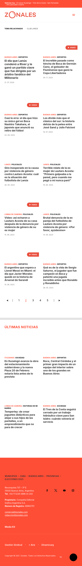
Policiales (17, 164)
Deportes (23, 57)
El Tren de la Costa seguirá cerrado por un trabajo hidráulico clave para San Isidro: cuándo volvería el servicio (59, 415)
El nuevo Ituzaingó (24, 3)
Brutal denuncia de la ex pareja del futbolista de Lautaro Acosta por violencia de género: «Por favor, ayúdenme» (59, 224)
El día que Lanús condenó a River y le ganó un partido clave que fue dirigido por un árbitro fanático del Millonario (20, 69)
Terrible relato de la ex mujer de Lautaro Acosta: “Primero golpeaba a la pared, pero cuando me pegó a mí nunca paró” (58, 174)
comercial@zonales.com (16, 512)
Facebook (46, 490)
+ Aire (32, 544)
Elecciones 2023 (14, 479)
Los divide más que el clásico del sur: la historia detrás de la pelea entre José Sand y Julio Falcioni (59, 123)
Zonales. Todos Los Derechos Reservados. (38, 556)
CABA (23, 476)
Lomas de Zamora (13, 214)
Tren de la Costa (39, 3)
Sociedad (19, 358)
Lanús (8, 164)
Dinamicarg (47, 544)
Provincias (52, 476)
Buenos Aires (11, 57)
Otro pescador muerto (15, 5)
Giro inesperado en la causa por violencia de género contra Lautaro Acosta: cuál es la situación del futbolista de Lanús (22, 174)
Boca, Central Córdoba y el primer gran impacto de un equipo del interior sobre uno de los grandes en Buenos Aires (59, 367)
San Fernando (52, 3)
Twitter (55, 490)
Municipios (11, 476)
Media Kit (10, 526)
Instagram (73, 490)
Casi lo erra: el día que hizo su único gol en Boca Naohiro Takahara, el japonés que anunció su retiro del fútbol (21, 124)
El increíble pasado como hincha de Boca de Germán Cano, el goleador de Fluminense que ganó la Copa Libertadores (59, 67)
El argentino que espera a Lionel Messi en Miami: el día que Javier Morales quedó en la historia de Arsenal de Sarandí (20, 274)
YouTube (64, 490)
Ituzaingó (9, 358)
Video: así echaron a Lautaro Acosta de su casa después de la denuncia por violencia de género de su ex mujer (22, 224)
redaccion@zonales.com (16, 515)
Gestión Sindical (13, 544)
